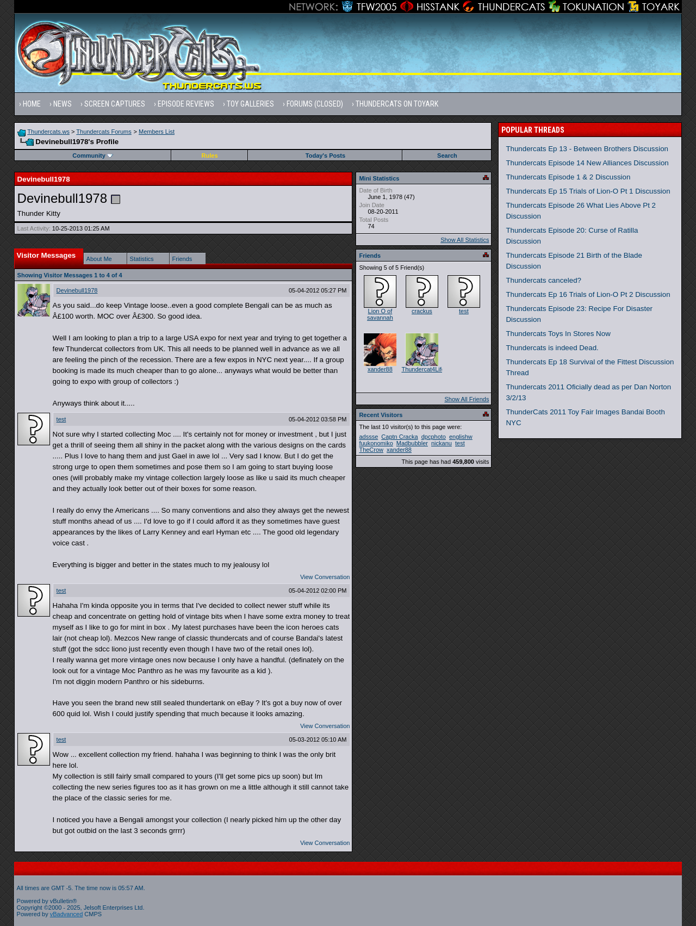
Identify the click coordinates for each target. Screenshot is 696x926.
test (61, 419)
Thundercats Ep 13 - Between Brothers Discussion (587, 149)
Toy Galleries (250, 104)
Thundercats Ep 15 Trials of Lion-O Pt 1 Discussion (588, 191)
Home (32, 104)
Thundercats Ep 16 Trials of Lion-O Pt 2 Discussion (588, 294)
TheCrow (371, 449)
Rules (210, 155)
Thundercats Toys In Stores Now (558, 334)
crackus (422, 311)
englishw (461, 436)
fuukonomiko (376, 443)
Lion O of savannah (380, 314)
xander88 (380, 369)
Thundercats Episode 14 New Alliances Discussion (587, 163)
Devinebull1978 (77, 290)
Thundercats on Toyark (397, 104)
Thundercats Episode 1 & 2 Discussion (568, 177)
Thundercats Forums (103, 131)
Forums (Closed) (315, 104)
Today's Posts (325, 155)
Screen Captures (114, 104)
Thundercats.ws (48, 131)
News (62, 104)
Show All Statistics (464, 240)
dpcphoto (433, 436)
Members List (157, 131)
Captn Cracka (399, 436)
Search (447, 155)
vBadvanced (66, 914)
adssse (368, 436)
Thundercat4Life (423, 369)
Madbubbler (412, 443)
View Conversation (325, 577)
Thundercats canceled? (543, 280)
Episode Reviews (186, 104)
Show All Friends (466, 399)
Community (92, 155)
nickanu (441, 443)
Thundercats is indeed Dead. (552, 348)
